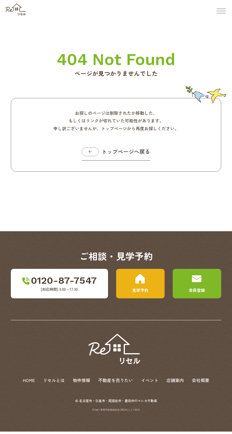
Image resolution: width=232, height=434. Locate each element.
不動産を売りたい (115, 382)
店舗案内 (175, 382)
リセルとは (54, 382)
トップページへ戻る (127, 153)
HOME (29, 382)
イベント (149, 382)
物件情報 (81, 382)
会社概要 (200, 382)
